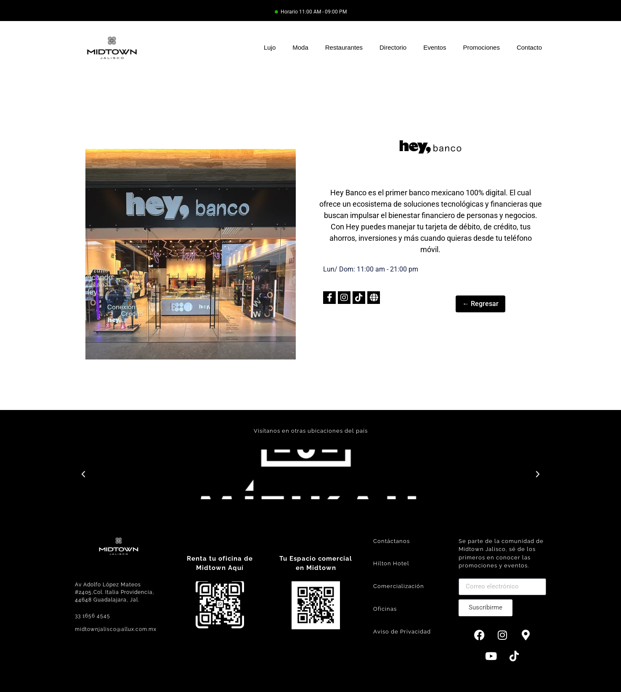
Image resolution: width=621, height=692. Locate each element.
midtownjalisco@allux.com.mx (116, 629)
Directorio (393, 47)
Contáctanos (391, 541)
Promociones (481, 47)
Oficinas (385, 609)
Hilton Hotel (391, 563)
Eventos (434, 47)
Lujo (270, 47)
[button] (83, 474)
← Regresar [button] (480, 304)
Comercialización (398, 586)
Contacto (529, 47)
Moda (300, 47)
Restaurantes (344, 47)
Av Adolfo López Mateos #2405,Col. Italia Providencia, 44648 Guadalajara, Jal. (114, 592)
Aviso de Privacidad (402, 631)
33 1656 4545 (92, 616)
